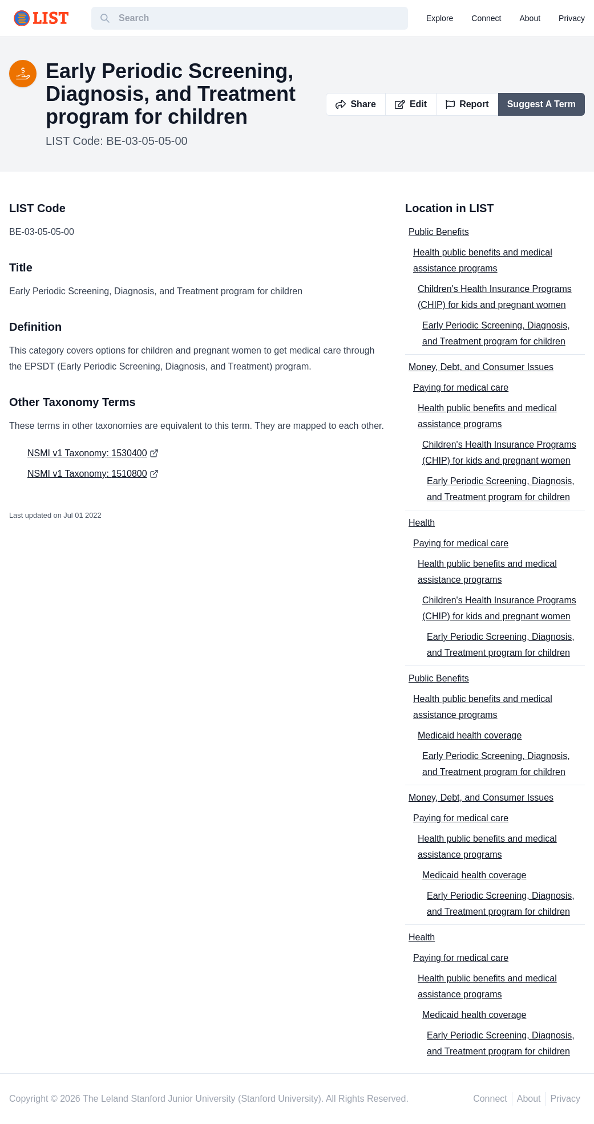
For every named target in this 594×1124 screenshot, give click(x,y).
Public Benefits (439, 232)
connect (486, 18)
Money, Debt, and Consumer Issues (481, 367)
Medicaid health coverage (470, 735)
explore (439, 18)
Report (467, 104)
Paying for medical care (460, 387)
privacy (572, 18)
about (530, 18)
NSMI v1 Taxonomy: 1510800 (87, 473)
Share (355, 104)
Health (422, 522)
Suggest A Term (541, 104)
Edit (411, 104)
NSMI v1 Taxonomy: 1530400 (87, 453)
